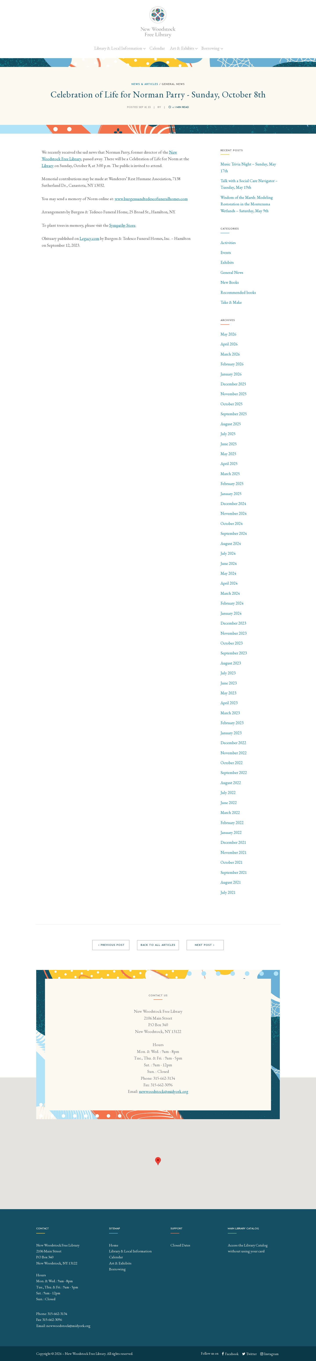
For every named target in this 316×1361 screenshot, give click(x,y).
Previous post (111, 945)
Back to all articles (158, 945)
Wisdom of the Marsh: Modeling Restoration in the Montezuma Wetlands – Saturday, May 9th (247, 204)
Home (113, 1245)
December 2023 (233, 623)
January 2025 (231, 493)
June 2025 (229, 443)
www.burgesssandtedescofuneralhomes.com (151, 198)
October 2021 (232, 862)
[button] (158, 1161)
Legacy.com (89, 238)
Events (226, 252)
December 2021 (233, 842)
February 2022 (232, 822)
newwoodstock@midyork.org (163, 1092)
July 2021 (228, 892)
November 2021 (234, 852)
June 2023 (229, 683)
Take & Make (231, 302)
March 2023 (230, 712)
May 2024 (228, 573)
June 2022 (229, 802)
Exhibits (227, 262)
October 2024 (232, 523)
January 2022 (231, 832)
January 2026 (231, 374)
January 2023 (231, 732)
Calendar (157, 48)
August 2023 (231, 663)
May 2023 (228, 692)
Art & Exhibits (182, 48)
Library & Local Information (118, 48)
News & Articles (144, 84)
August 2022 (231, 782)
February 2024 (232, 603)
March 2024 (230, 593)
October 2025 (232, 403)
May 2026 (228, 334)
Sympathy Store (122, 225)
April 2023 (229, 702)
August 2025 (231, 423)
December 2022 (233, 742)
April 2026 (229, 344)
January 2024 (231, 613)
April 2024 (229, 583)
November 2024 (234, 513)
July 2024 (228, 553)
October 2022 (232, 762)
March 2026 (230, 354)
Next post (205, 945)
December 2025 (233, 383)
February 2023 (232, 722)
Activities (228, 242)
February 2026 (232, 363)
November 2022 (234, 752)
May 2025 (228, 453)
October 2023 (232, 643)
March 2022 (230, 812)
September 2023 (234, 652)
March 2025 (230, 473)
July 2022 (228, 792)
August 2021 (231, 882)
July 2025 (228, 433)
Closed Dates (180, 1245)
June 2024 (229, 563)
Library (48, 165)
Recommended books (238, 292)
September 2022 (234, 772)
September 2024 (234, 533)
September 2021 (234, 872)
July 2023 (228, 672)
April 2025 (229, 463)
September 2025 (234, 413)
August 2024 (231, 543)
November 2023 (234, 633)
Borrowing (210, 48)
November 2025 (234, 393)
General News (232, 272)
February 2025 (232, 483)
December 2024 (233, 503)
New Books (230, 282)
